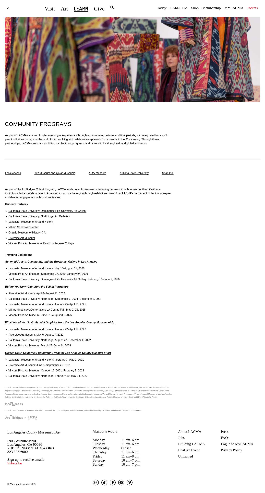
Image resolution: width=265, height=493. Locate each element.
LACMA (17, 8)
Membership (211, 8)
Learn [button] (81, 10)
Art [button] (64, 9)
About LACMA (189, 432)
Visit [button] (50, 9)
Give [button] (99, 9)
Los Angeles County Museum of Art (33, 432)
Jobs (181, 438)
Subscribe (14, 463)
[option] (13, 173)
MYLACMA (234, 8)
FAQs (225, 438)
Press (225, 432)
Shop (195, 8)
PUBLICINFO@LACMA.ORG (30, 448)
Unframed (185, 456)
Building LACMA (191, 444)
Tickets (252, 8)
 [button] (112, 8)
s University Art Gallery (47, 210)
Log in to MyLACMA (237, 444)
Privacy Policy (231, 450)
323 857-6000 (17, 452)
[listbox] (132, 173)
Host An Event (189, 450)
